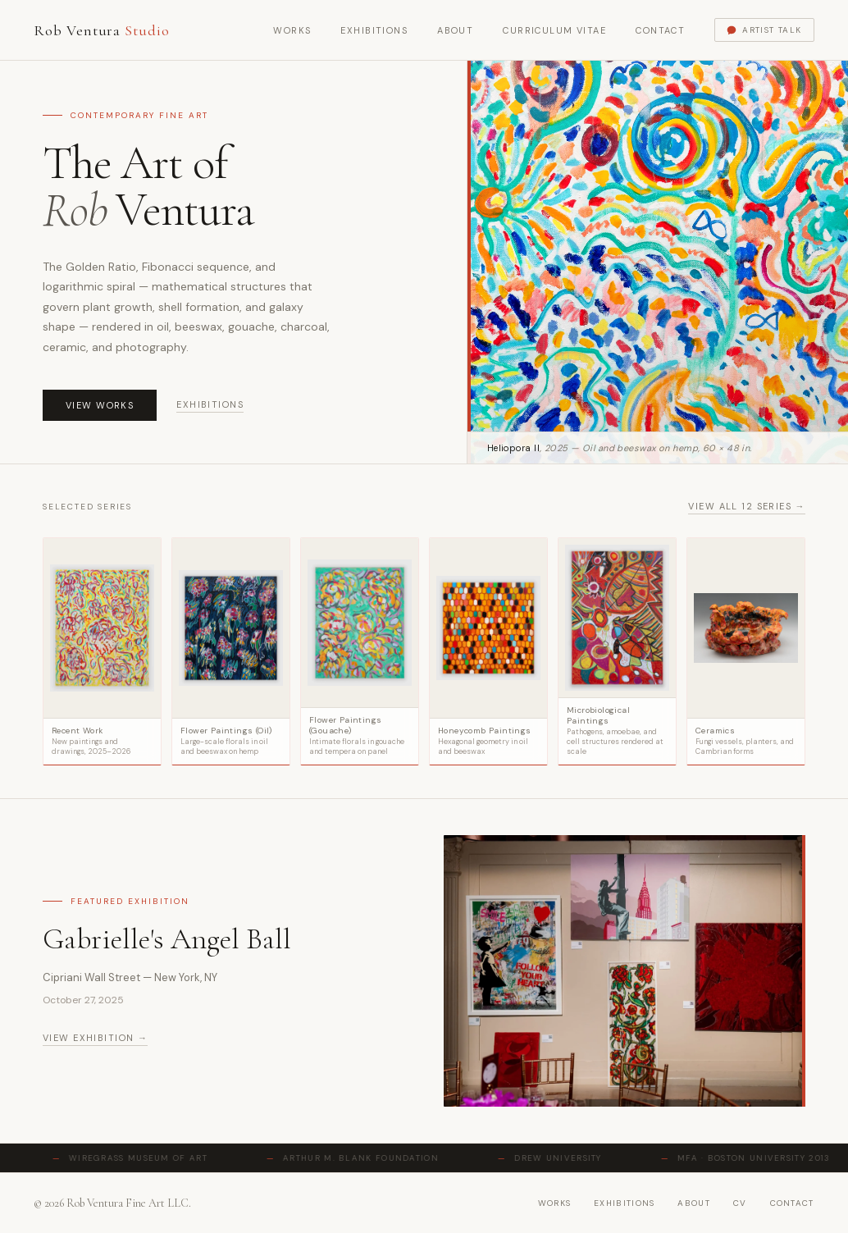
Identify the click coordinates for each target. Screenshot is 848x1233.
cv (740, 1203)
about (693, 1203)
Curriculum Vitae (554, 30)
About (455, 30)
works (555, 1203)
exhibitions (624, 1203)
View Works (100, 405)
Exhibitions (374, 30)
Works (292, 30)
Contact (660, 30)
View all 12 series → (746, 506)
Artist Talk (764, 30)
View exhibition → (95, 1037)
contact (792, 1203)
